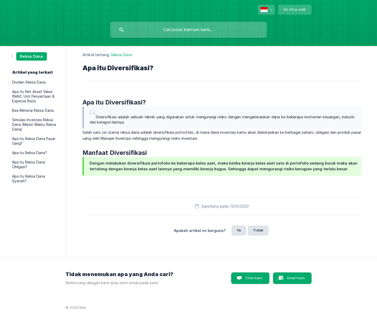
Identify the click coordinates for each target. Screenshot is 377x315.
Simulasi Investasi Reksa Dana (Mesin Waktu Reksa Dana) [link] (34, 124)
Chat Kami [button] (253, 278)
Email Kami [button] (296, 278)
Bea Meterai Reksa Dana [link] (33, 110)
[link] (29, 56)
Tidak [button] (258, 230)
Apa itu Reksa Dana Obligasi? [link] (28, 164)
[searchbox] (188, 30)
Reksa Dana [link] (121, 54)
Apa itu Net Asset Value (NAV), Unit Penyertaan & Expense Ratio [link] (33, 96)
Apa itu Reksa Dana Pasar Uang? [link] (34, 141)
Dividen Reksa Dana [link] (29, 82)
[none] (266, 10)
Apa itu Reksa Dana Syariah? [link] (28, 178)
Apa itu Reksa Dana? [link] (29, 153)
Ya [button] (239, 230)
